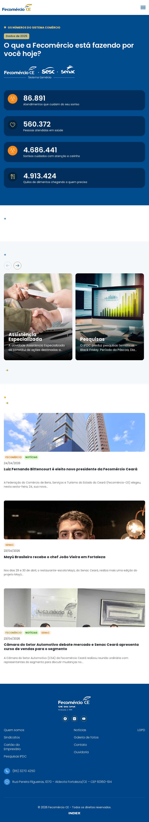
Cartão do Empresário (12, 747)
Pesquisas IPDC (15, 756)
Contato (80, 745)
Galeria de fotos (86, 737)
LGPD (141, 730)
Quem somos (14, 730)
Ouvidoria (81, 752)
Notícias (80, 730)
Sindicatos (12, 737)
